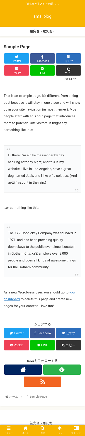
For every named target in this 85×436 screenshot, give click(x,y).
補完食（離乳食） (42, 423)
